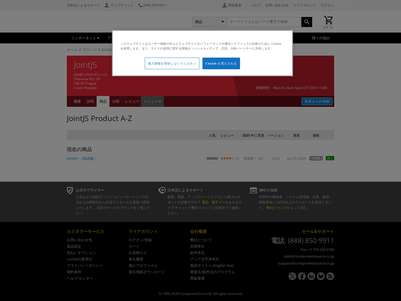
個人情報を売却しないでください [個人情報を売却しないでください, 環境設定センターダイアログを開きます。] (172, 63)
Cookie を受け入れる (221, 63)
